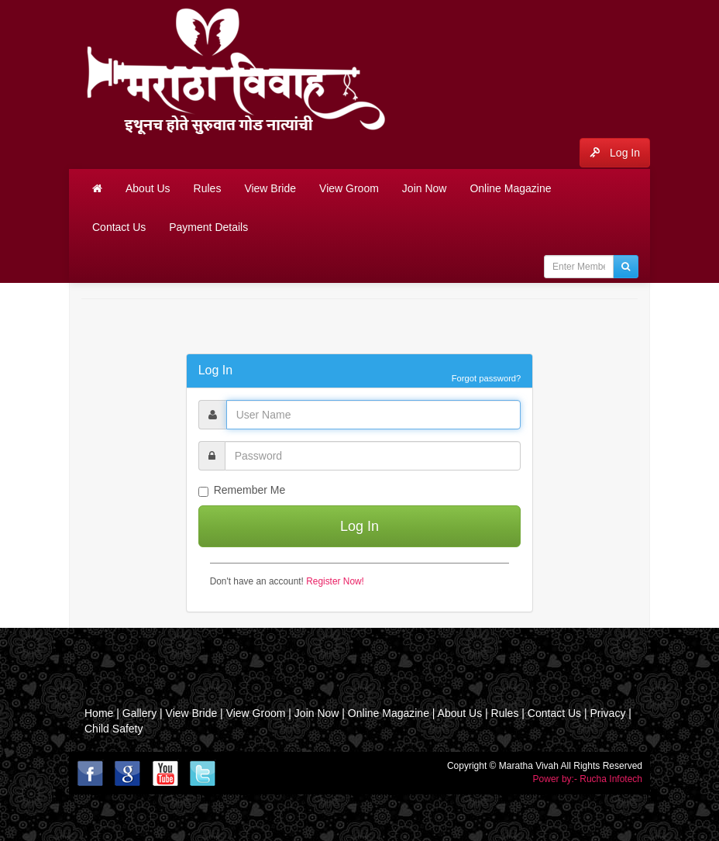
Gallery (141, 713)
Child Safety (113, 728)
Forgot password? (486, 378)
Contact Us (119, 227)
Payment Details (208, 227)
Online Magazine (510, 188)
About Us (148, 188)
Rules (208, 188)
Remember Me (242, 490)
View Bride (270, 188)
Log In (615, 152)
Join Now (424, 188)
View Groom (349, 188)
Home (98, 713)
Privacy (607, 713)
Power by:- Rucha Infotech (587, 779)
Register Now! (335, 581)
